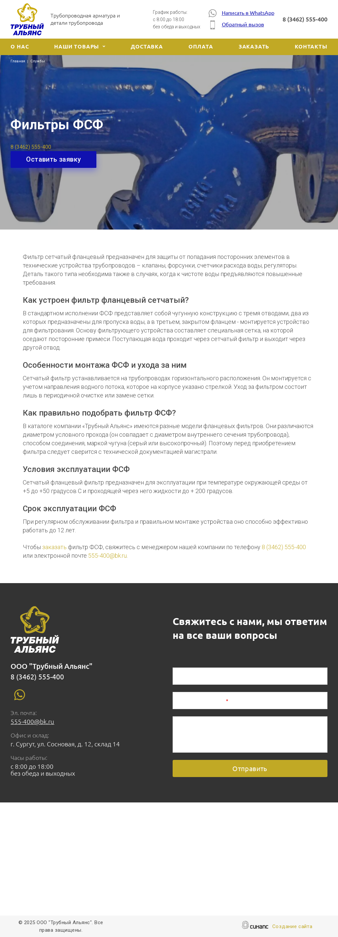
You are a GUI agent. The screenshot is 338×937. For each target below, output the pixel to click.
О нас (20, 46)
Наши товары (76, 46)
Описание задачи (201, 725)
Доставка (147, 46)
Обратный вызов (236, 24)
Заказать (254, 46)
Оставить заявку (53, 159)
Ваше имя (191, 676)
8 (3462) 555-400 (305, 19)
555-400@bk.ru (107, 555)
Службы (37, 61)
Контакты (311, 46)
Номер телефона (201, 701)
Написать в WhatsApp (241, 13)
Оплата (200, 46)
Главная (18, 61)
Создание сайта (292, 926)
